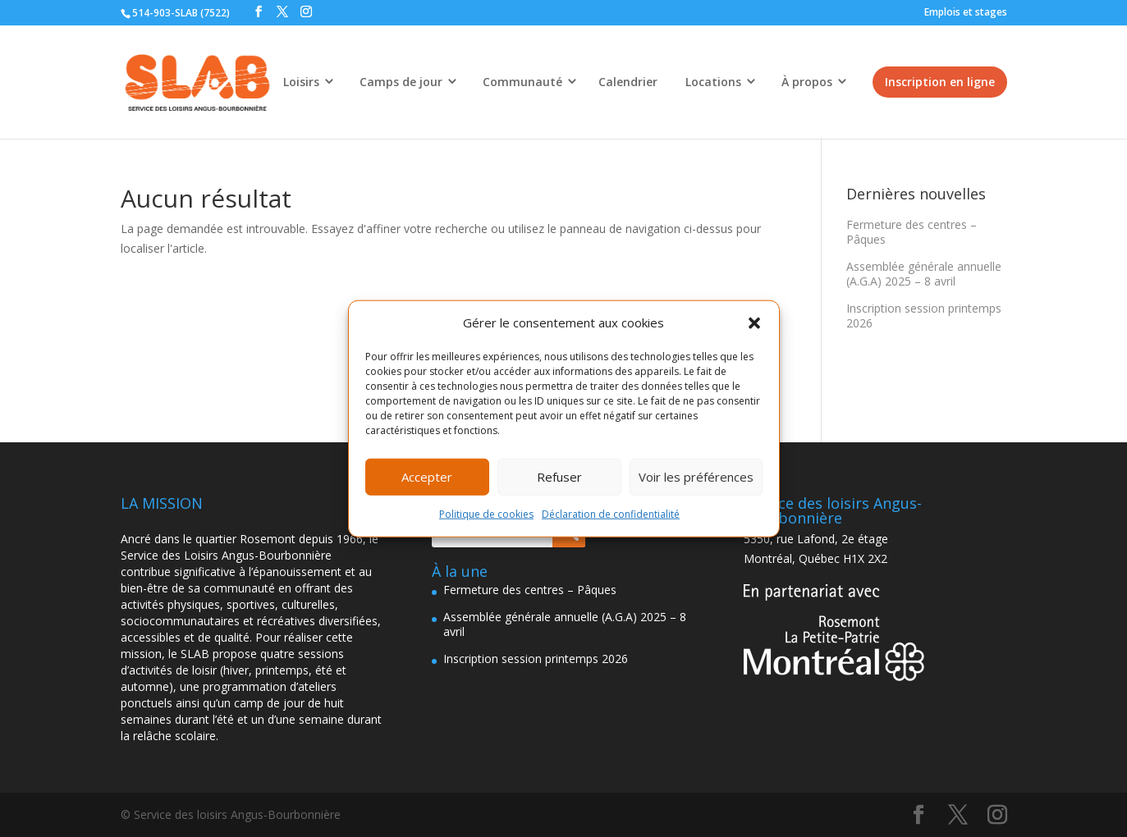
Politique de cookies (486, 514)
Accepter (426, 477)
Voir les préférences (696, 477)
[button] (754, 323)
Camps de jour (401, 81)
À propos (806, 81)
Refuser (559, 477)
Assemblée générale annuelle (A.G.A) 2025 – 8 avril (923, 273)
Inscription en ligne (940, 81)
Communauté (522, 81)
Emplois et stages (965, 12)
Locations (713, 81)
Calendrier (627, 81)
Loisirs (301, 81)
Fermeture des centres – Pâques (911, 232)
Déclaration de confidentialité (611, 514)
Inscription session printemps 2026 (923, 315)
